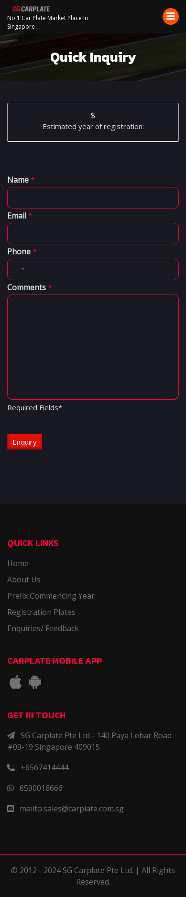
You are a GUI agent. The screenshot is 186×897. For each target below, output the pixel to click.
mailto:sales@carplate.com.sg (72, 808)
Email (20, 216)
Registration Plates (41, 612)
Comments (29, 288)
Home (18, 563)
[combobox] (17, 269)
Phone (22, 252)
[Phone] (93, 269)
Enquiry (24, 442)
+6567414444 (44, 767)
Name (21, 180)
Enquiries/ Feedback (43, 628)
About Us (24, 579)
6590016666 (41, 788)
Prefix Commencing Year (51, 596)
